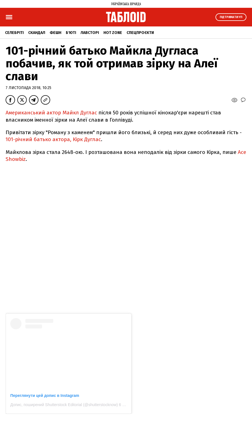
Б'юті (71, 32)
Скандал (36, 32)
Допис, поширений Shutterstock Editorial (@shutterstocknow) (64, 404)
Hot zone (112, 32)
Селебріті (14, 32)
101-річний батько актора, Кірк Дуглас (53, 139)
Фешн (55, 32)
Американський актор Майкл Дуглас (51, 112)
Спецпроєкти (140, 32)
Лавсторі (90, 32)
